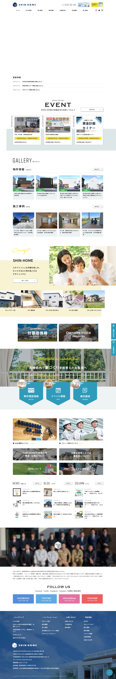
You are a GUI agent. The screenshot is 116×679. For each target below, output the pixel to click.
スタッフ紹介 (46, 621)
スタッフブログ (89, 624)
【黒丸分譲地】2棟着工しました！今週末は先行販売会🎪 (63, 504)
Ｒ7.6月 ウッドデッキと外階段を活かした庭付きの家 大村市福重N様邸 (92, 232)
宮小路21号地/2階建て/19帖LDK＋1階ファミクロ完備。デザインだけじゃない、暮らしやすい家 (69, 195)
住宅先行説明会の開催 (52, 134)
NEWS (86, 621)
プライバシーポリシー (49, 634)
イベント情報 (88, 634)
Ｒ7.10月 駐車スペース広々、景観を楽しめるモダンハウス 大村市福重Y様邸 (23, 232)
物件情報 (86, 631)
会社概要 (45, 624)
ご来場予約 (68, 624)
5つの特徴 (16, 621)
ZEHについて (17, 635)
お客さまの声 (88, 640)
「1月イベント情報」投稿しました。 (31, 90)
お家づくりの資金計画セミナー (85, 134)
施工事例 (86, 627)
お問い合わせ (69, 621)
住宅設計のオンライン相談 (50, 631)
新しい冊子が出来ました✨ (62, 491)
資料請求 (67, 627)
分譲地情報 (87, 637)
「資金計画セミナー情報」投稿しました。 (33, 86)
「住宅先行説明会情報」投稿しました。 (32, 81)
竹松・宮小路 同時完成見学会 (23, 134)
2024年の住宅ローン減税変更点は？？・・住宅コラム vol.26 (94, 516)
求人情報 (45, 627)
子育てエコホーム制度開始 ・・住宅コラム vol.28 (93, 492)
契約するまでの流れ (19, 638)
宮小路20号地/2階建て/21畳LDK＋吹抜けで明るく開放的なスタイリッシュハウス (92, 195)
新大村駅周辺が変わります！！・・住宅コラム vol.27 (94, 505)
